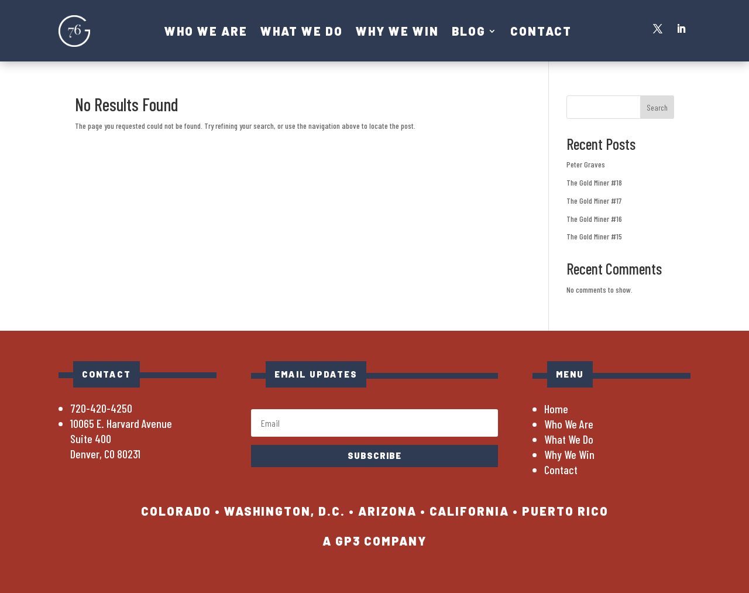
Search (657, 107)
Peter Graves (585, 164)
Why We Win (397, 32)
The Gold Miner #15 (594, 236)
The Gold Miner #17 (593, 200)
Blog (469, 32)
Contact (541, 32)
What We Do (301, 32)
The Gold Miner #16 (594, 219)
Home (556, 409)
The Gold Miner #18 (594, 182)
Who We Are (206, 32)
